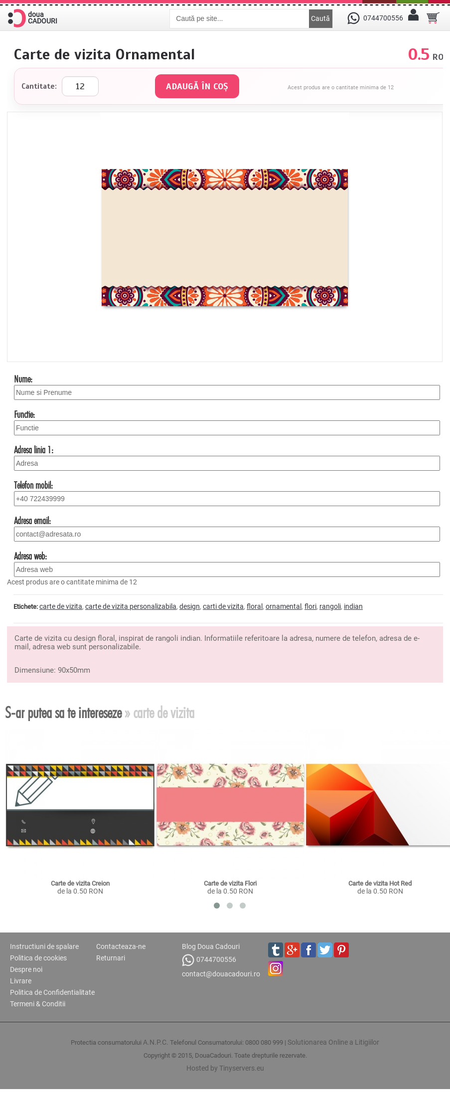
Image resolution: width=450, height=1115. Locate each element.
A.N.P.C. (155, 1042)
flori (310, 606)
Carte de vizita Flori (230, 883)
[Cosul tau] (433, 18)
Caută (320, 18)
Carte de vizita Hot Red (380, 883)
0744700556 (209, 960)
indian (353, 606)
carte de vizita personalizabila (130, 606)
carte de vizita (60, 606)
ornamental (283, 606)
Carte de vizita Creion (80, 883)
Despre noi (26, 969)
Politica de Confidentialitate (52, 992)
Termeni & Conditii (37, 1004)
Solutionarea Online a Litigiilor (333, 1042)
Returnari (110, 958)
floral (255, 606)
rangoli (330, 606)
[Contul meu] (413, 17)
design (189, 606)
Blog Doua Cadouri (211, 946)
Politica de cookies (38, 958)
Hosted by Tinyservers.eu (225, 1068)
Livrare (20, 981)
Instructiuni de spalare (44, 946)
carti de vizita (223, 606)
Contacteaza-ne (121, 946)
